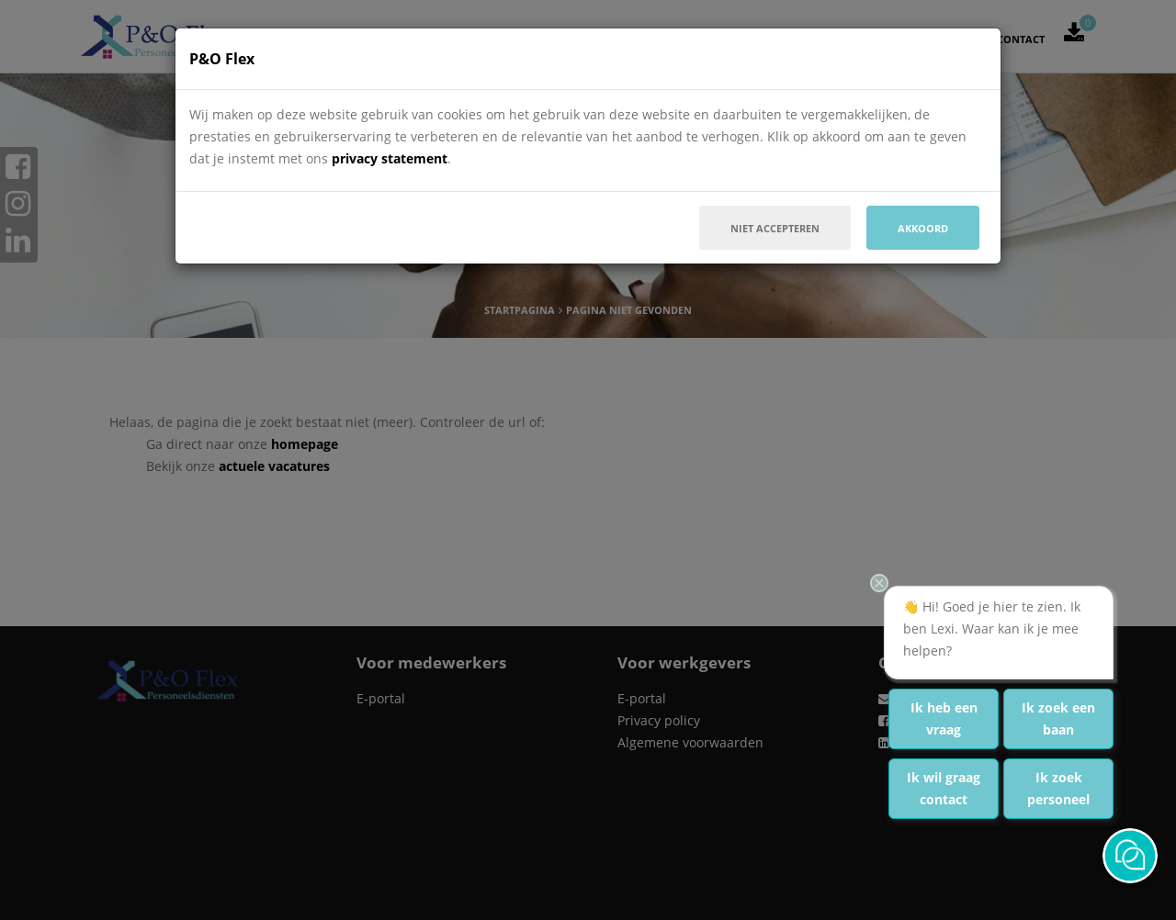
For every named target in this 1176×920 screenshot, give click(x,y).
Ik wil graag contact (943, 788)
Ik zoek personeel (1058, 788)
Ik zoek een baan (1058, 718)
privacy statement (389, 158)
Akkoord (923, 228)
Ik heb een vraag (944, 718)
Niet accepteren (775, 228)
